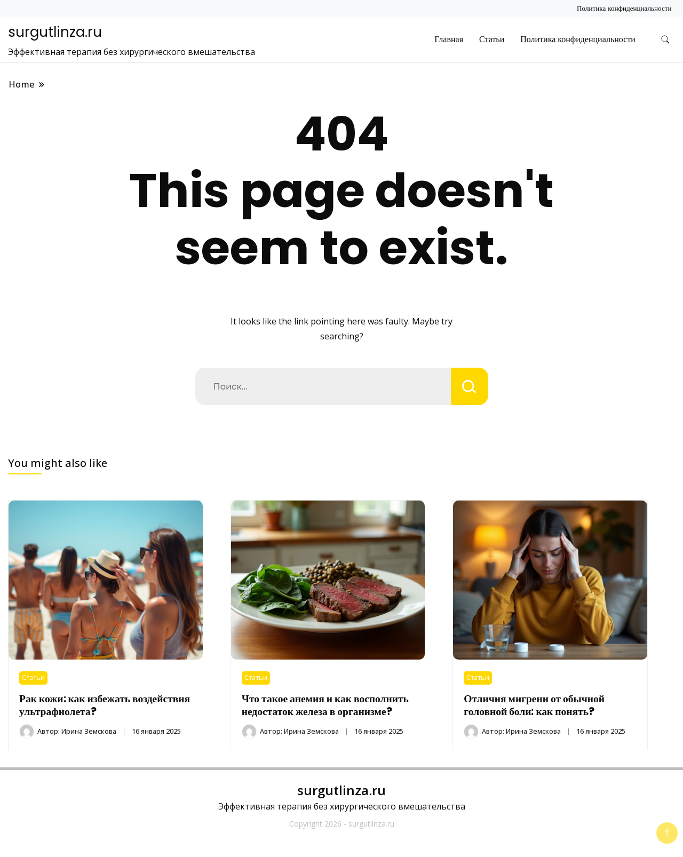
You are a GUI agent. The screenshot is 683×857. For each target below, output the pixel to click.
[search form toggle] (665, 40)
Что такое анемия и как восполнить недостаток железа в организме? (325, 705)
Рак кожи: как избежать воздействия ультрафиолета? (104, 705)
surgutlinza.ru (55, 32)
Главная (448, 39)
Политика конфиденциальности (624, 8)
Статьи (491, 39)
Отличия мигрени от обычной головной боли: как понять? (534, 705)
